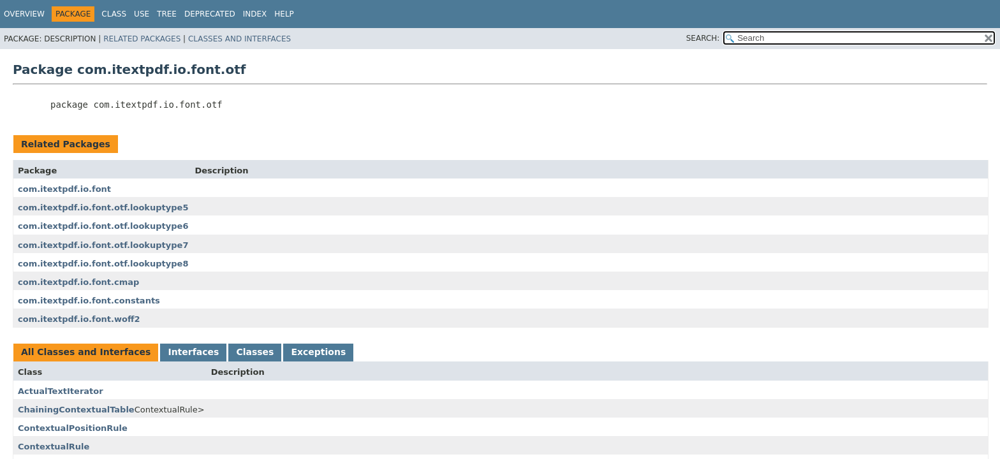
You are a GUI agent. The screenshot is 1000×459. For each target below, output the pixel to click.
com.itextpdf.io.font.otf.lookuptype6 (103, 226)
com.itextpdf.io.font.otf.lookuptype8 (103, 263)
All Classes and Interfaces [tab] (86, 352)
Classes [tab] (255, 352)
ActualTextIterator (60, 391)
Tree (167, 14)
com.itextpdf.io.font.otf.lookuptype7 (103, 245)
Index (255, 14)
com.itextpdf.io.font (64, 189)
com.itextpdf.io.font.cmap (78, 282)
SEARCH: (703, 38)
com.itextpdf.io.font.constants (89, 300)
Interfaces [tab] (193, 352)
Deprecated (209, 14)
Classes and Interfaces (239, 38)
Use (141, 14)
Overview (24, 14)
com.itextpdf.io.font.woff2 (79, 319)
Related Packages (141, 38)
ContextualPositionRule (73, 428)
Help (284, 14)
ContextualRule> (170, 409)
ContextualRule (53, 446)
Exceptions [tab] (318, 352)
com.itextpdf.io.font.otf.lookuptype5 (103, 207)
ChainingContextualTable (76, 409)
